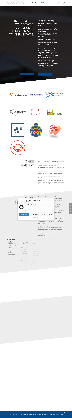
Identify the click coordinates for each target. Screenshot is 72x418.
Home (28, 2)
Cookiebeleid (35, 217)
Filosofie (34, 2)
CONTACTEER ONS (45, 75)
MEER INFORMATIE (26, 75)
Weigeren (35, 214)
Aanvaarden (24, 214)
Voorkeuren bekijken (47, 214)
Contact (51, 2)
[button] (52, 201)
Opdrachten (58, 2)
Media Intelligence (42, 2)
